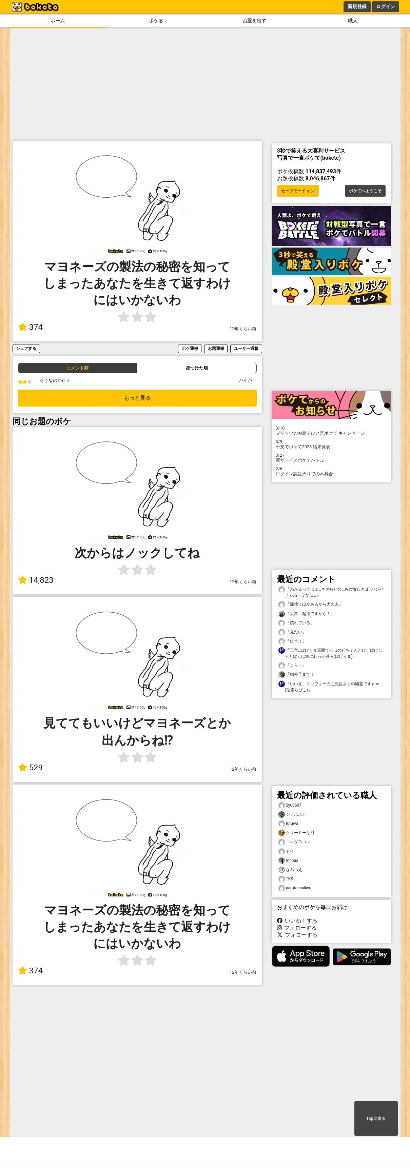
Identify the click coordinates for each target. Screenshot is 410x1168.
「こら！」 (292, 665)
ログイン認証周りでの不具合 (331, 471)
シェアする (26, 348)
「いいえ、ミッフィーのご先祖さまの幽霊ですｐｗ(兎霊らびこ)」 (328, 686)
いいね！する (297, 920)
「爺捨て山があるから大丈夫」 (310, 604)
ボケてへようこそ (365, 191)
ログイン (385, 6)
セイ (286, 851)
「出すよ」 (292, 641)
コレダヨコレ (294, 842)
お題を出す (254, 21)
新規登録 (357, 6)
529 (30, 767)
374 (30, 327)
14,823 (36, 580)
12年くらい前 (243, 328)
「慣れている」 (296, 623)
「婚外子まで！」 (298, 674)
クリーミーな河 (296, 833)
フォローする (297, 928)
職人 (352, 21)
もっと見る (137, 398)
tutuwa (288, 823)
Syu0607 (290, 805)
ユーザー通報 (246, 348)
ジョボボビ (292, 814)
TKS (285, 879)
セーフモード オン (298, 191)
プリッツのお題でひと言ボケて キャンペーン (331, 430)
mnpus (288, 860)
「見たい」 (292, 632)
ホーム (58, 21)
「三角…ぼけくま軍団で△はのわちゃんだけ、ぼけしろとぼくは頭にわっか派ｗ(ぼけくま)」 (330, 653)
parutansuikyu (294, 888)
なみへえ (290, 870)
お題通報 (216, 348)
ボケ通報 (190, 348)
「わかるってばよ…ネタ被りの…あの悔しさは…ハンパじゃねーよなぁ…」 (331, 592)
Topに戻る (376, 1118)
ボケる (156, 21)
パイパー (248, 380)
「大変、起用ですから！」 (306, 614)
